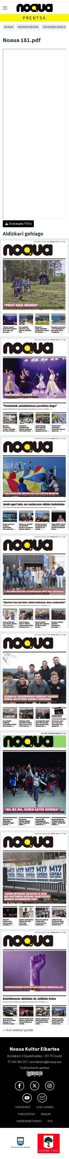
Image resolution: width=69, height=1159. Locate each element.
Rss (50, 1121)
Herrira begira (28, 27)
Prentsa (34, 18)
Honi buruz (23, 1107)
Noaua (8, 27)
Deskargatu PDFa (18, 223)
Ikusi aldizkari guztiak (19, 1030)
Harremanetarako (29, 1121)
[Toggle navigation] (5, 8)
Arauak (46, 1114)
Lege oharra (45, 1107)
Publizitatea (26, 1114)
